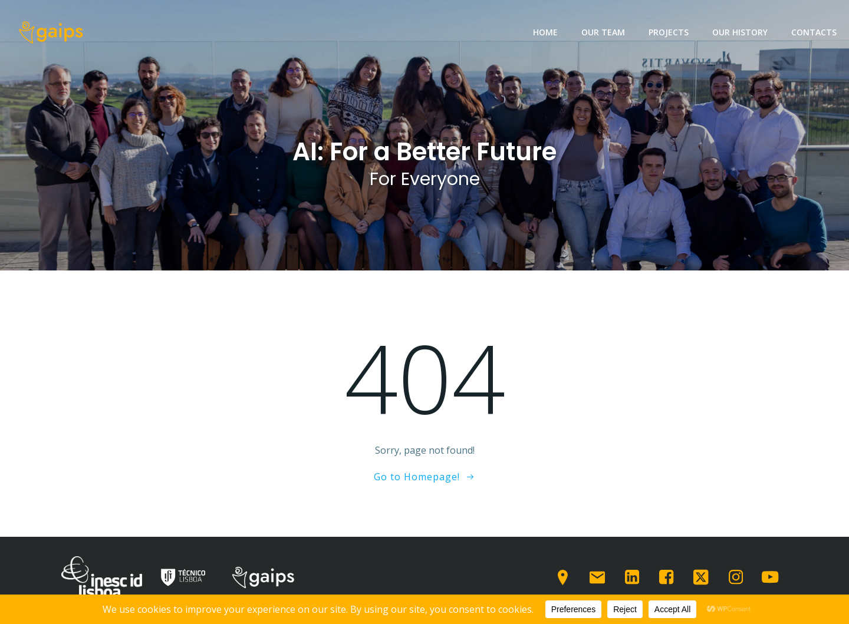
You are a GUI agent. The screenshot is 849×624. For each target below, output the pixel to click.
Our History (740, 32)
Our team (603, 32)
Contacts (814, 32)
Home (545, 32)
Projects (669, 32)
